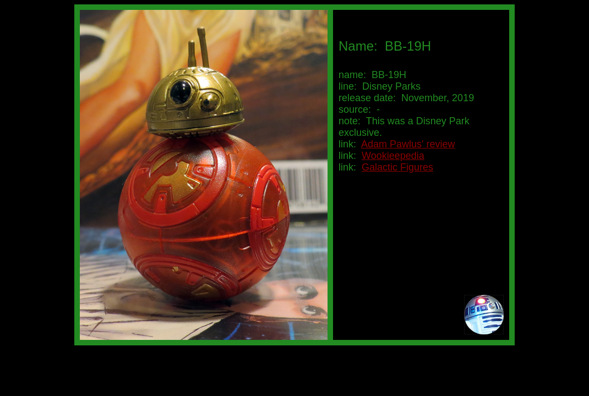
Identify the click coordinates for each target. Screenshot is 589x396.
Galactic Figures (397, 167)
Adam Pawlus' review (408, 144)
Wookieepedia (393, 155)
